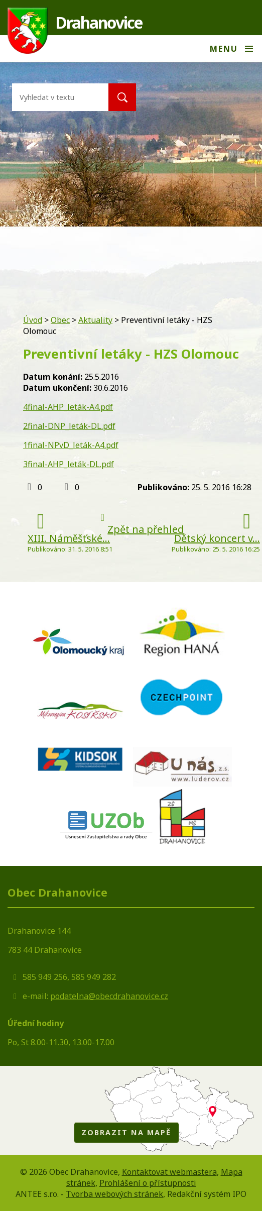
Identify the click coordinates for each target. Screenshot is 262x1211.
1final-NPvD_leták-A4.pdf (70, 445)
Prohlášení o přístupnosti (147, 1182)
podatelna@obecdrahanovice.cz (109, 996)
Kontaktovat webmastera (169, 1171)
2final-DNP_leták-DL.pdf (69, 425)
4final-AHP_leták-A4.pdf (68, 406)
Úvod (32, 319)
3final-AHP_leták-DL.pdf (68, 464)
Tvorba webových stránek (114, 1193)
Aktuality (95, 319)
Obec (60, 319)
